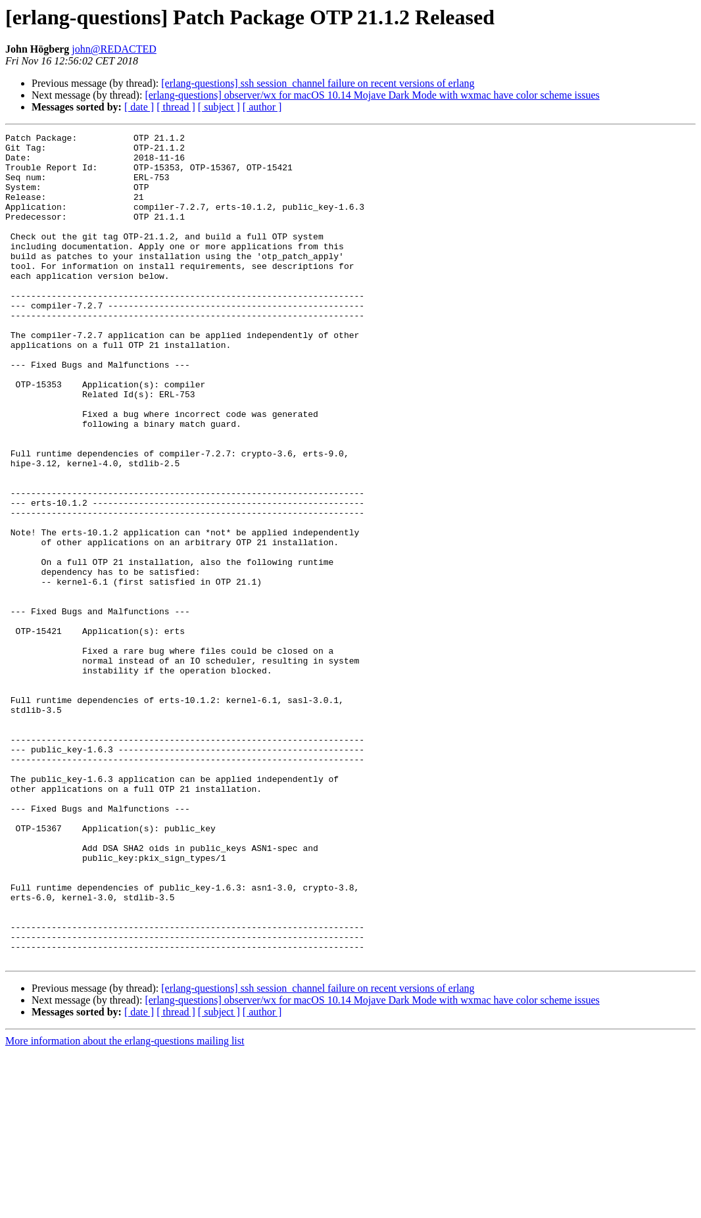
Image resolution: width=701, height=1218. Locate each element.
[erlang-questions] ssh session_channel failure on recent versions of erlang (317, 83)
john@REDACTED (114, 49)
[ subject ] (219, 106)
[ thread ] (176, 106)
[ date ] (139, 106)
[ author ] (262, 106)
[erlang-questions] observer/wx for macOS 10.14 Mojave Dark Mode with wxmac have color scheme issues (372, 95)
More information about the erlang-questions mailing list (124, 1206)
